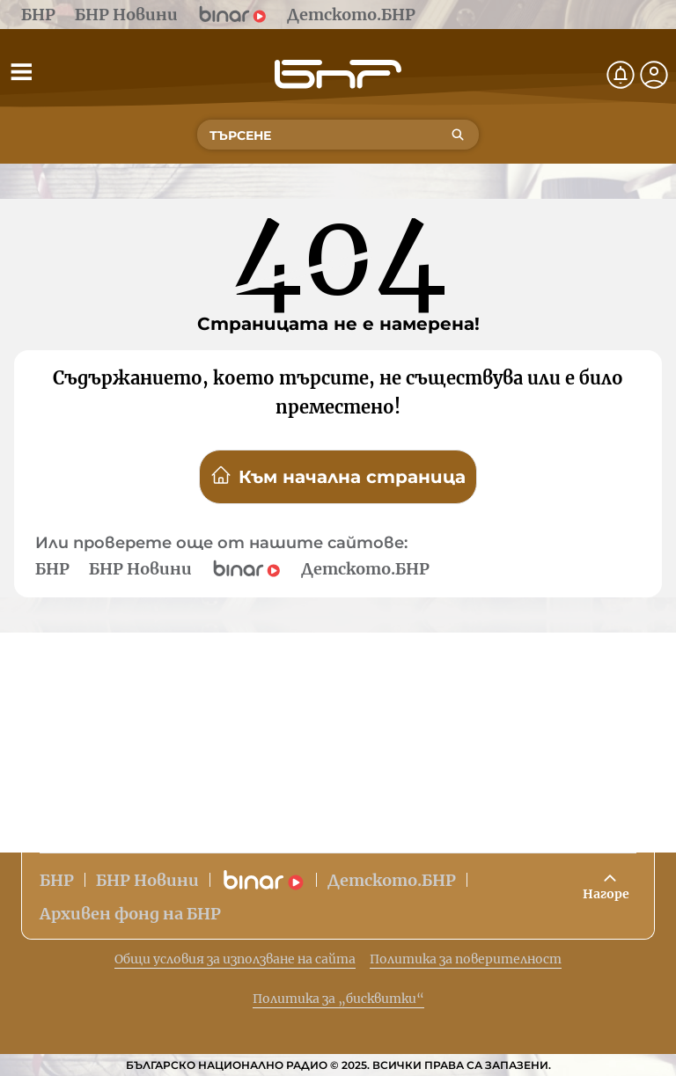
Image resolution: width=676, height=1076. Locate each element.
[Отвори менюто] (21, 71)
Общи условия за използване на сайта (235, 959)
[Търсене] (458, 135)
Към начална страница (338, 476)
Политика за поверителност (466, 959)
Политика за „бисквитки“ (338, 998)
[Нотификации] (621, 75)
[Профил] (654, 75)
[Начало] (338, 74)
